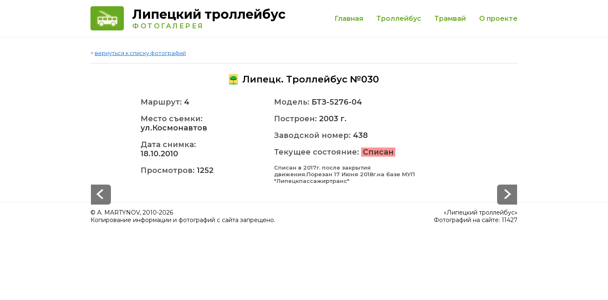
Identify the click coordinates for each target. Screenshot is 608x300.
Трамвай (450, 18)
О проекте (498, 18)
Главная (348, 18)
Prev (507, 195)
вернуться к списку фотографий (140, 53)
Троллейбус (399, 18)
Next (101, 195)
